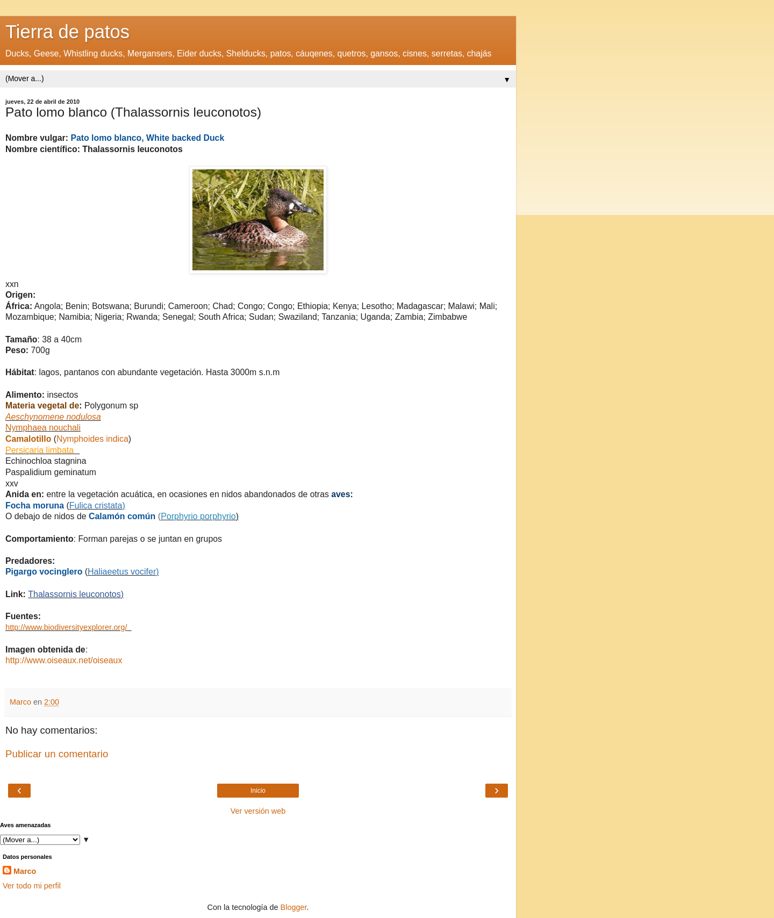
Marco (24, 871)
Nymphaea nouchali (43, 427)
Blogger (294, 907)
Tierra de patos (67, 31)
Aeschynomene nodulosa (53, 416)
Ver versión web (258, 811)
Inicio (258, 790)
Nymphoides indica (92, 438)
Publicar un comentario (56, 753)
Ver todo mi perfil (32, 885)
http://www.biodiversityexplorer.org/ (66, 627)
